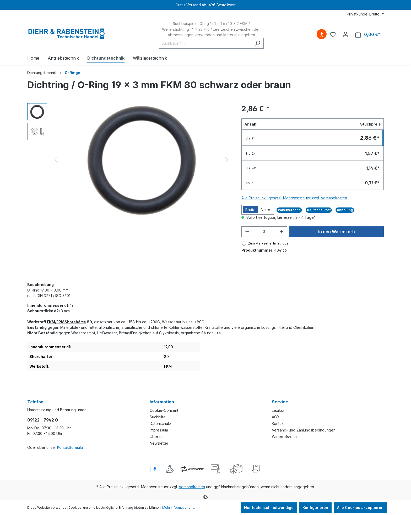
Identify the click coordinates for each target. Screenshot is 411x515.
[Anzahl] (264, 232)
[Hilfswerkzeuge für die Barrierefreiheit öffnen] (322, 34)
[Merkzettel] (333, 34)
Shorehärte (75, 322)
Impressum (159, 430)
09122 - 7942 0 (42, 420)
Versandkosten (192, 487)
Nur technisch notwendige (269, 507)
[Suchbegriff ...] (205, 43)
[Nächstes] (227, 159)
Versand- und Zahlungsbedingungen (304, 430)
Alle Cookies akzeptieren (360, 507)
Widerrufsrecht (285, 436)
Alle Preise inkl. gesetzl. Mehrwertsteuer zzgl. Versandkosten (294, 198)
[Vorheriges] (56, 159)
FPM (60, 322)
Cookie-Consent (164, 410)
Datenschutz (160, 423)
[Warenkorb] (368, 34)
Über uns (157, 436)
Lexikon (278, 410)
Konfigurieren (315, 507)
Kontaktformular (70, 447)
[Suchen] (257, 43)
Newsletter (159, 443)
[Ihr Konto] (345, 34)
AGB (275, 417)
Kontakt (278, 423)
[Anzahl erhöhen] (281, 232)
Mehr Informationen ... (179, 507)
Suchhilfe (158, 417)
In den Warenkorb (336, 231)
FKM (51, 322)
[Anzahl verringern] (247, 232)
